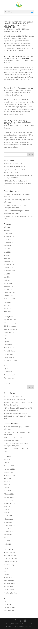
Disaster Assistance (10, 329)
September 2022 (9, 243)
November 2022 (9, 236)
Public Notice (8, 354)
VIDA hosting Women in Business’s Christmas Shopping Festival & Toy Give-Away (17, 183)
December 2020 (9, 293)
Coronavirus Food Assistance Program (18, 88)
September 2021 (9, 271)
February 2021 (9, 286)
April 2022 (7, 258)
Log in (6, 369)
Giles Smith (8, 200)
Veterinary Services (10, 360)
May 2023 (7, 230)
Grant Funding (17, 95)
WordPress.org (9, 378)
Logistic (27, 60)
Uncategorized (9, 357)
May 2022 (7, 255)
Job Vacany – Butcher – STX (13, 164)
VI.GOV (17, 626)
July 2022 (7, 249)
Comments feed (9, 375)
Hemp (6, 335)
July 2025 (7, 227)
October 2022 (8, 239)
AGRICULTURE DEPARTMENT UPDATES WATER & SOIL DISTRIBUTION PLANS (18, 57)
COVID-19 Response (17, 92)
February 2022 (9, 261)
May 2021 (7, 277)
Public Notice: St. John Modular (14, 167)
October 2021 (8, 268)
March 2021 (8, 283)
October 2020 (8, 296)
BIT (31, 626)
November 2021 (9, 264)
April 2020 (7, 311)
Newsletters (8, 345)
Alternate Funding (10, 323)
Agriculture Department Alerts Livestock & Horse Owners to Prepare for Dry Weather (18, 122)
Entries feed (8, 372)
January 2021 (8, 289)
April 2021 (7, 280)
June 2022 (7, 252)
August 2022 (8, 246)
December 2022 (9, 233)
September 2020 (9, 299)
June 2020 (7, 308)
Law (5, 338)
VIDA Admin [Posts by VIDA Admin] (10, 29)
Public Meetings (16, 31)
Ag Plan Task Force (10, 320)
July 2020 (7, 305)
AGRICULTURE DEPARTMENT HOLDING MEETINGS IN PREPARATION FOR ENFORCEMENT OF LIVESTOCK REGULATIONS (18, 24)
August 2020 (8, 302)
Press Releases (9, 348)
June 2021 (7, 274)
